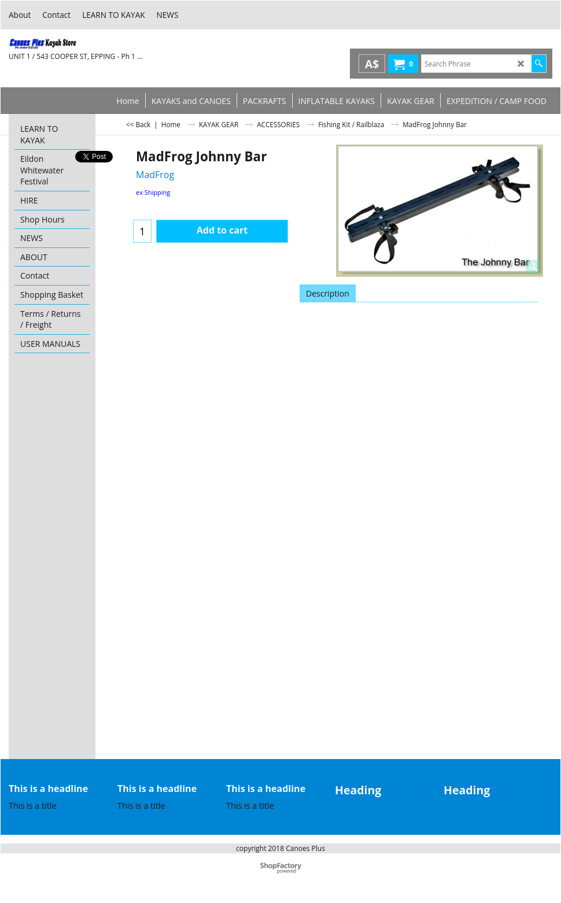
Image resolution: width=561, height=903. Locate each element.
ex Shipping (153, 192)
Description (327, 293)
